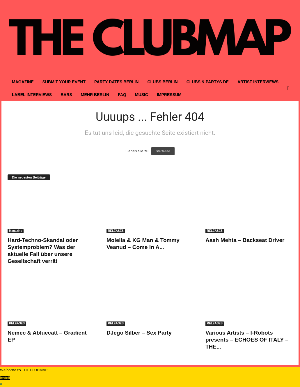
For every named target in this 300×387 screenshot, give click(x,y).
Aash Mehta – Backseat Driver (244, 240)
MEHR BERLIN (95, 94)
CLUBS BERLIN (162, 81)
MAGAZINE (23, 81)
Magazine (15, 230)
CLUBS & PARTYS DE (208, 81)
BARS (66, 94)
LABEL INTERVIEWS (32, 94)
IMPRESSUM (169, 94)
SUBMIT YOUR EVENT (64, 81)
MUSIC (141, 94)
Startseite (163, 151)
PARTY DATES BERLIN (116, 81)
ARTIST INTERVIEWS (257, 81)
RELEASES (116, 230)
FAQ (122, 94)
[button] (289, 88)
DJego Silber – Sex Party (139, 333)
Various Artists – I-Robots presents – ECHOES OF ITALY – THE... (246, 340)
